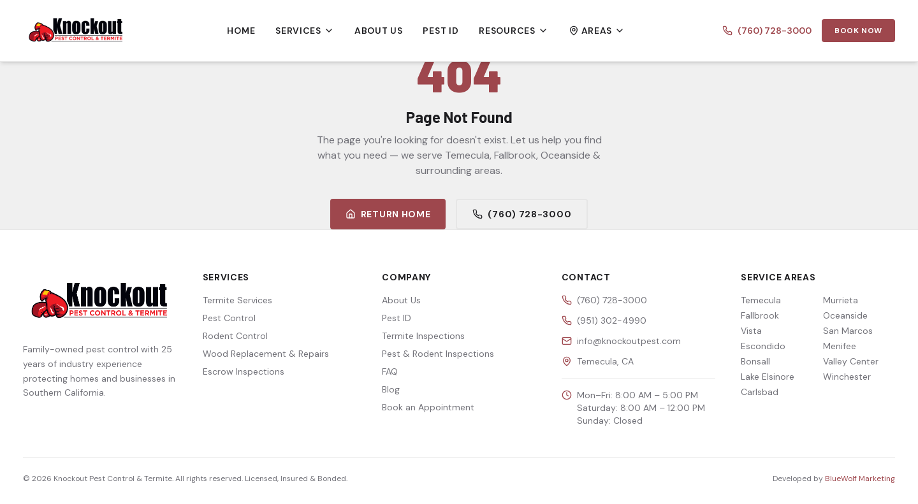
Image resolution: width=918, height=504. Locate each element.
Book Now (858, 30)
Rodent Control (235, 336)
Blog (391, 389)
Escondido (763, 346)
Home (241, 30)
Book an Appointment (428, 407)
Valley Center (850, 361)
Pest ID (440, 30)
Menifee (839, 346)
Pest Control (229, 318)
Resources (513, 30)
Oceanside (845, 315)
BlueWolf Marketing (860, 478)
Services (304, 30)
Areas (597, 30)
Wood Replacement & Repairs (266, 353)
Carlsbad (759, 392)
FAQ (390, 371)
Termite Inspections (423, 336)
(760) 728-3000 (767, 30)
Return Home (388, 214)
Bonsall (755, 361)
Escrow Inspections (243, 371)
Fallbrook (760, 315)
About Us (378, 30)
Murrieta (840, 300)
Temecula (761, 300)
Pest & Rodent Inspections (438, 353)
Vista (751, 330)
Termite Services (237, 300)
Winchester (847, 376)
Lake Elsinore (767, 376)
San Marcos (848, 330)
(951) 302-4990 (611, 320)
